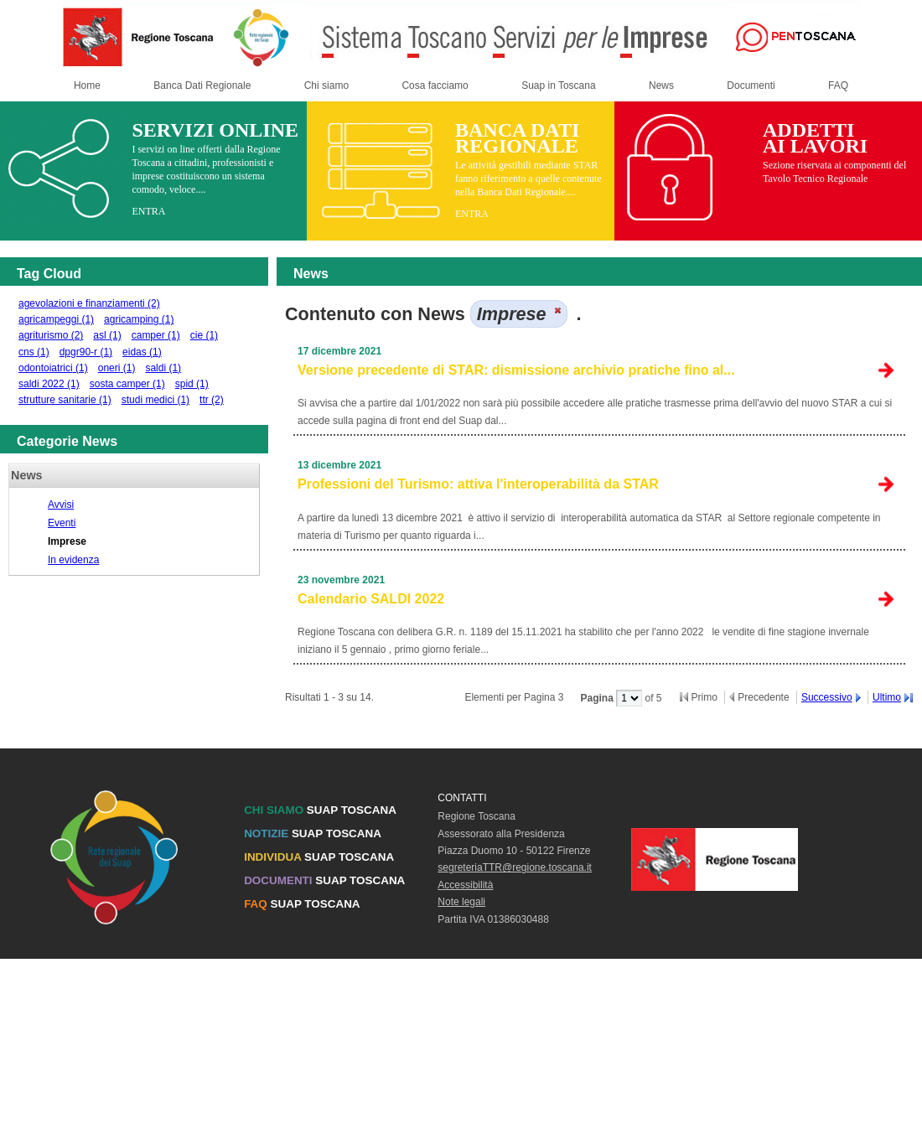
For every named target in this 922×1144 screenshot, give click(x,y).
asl (107, 335)
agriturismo (50, 335)
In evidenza (73, 560)
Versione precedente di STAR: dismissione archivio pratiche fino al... (516, 370)
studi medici (155, 400)
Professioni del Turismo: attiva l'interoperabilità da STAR (478, 484)
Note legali (461, 902)
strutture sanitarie (64, 400)
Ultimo (887, 697)
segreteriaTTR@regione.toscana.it (515, 867)
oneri (117, 368)
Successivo (826, 697)
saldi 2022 (49, 384)
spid (192, 384)
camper (156, 335)
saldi (163, 368)
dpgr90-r (86, 352)
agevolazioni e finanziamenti (89, 303)
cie (204, 335)
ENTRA (148, 211)
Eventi (61, 523)
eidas (142, 352)
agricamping (139, 319)
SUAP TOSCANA (320, 810)
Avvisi (61, 504)
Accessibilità (465, 885)
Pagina (598, 698)
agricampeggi (56, 319)
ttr (211, 400)
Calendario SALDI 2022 (371, 599)
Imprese (67, 541)
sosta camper (127, 384)
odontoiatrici (53, 368)
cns (33, 352)
